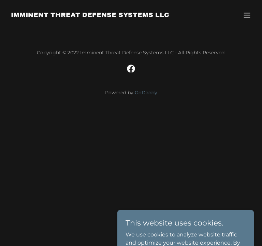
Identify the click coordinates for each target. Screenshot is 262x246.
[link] (90, 15)
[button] (247, 15)
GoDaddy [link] (146, 93)
